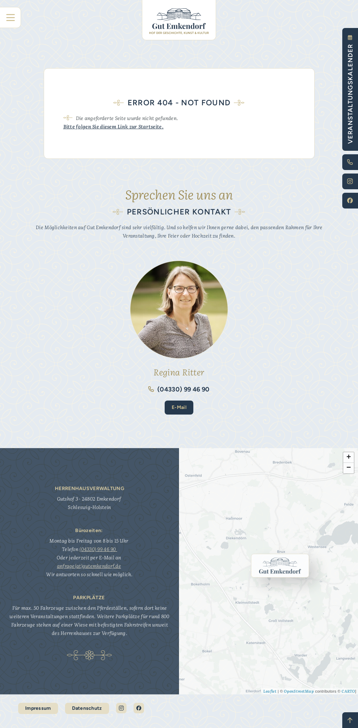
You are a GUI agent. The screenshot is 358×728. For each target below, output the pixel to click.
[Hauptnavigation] (10, 17)
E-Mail (179, 407)
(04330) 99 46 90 (179, 389)
